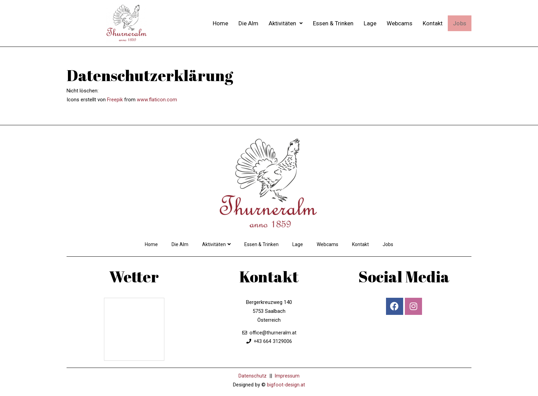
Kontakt (432, 23)
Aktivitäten (285, 23)
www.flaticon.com (157, 100)
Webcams (399, 23)
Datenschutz (252, 376)
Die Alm (248, 23)
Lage (369, 23)
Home (220, 23)
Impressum (287, 376)
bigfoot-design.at (286, 385)
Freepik (115, 100)
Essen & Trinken (333, 23)
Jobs (459, 23)
